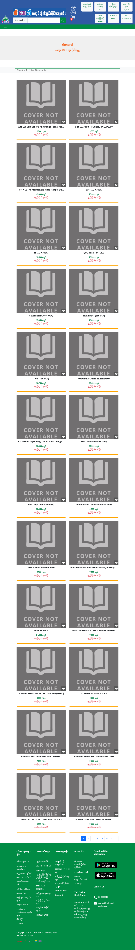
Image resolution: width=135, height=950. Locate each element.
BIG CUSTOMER (126, 17)
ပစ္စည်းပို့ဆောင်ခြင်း (43, 865)
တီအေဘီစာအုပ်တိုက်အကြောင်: (80, 864)
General (19, 20)
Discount (59, 895)
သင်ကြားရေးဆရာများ (43, 895)
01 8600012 (103, 897)
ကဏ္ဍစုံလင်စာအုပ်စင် (21, 867)
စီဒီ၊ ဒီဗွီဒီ (20, 919)
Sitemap (78, 883)
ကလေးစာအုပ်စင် (24, 877)
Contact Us (99, 887)
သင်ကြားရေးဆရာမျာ (100, 7)
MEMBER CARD (113, 17)
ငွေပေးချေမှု (40, 870)
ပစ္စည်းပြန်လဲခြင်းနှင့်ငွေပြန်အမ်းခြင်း (43, 876)
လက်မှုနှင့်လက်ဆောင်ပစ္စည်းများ (24, 912)
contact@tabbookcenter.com (106, 904)
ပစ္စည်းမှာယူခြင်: (42, 861)
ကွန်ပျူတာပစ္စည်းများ (24, 899)
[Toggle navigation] (5, 26)
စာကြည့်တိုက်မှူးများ (43, 902)
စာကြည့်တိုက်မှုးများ (113, 5)
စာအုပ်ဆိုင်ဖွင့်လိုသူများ (126, 7)
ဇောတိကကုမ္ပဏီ (81, 872)
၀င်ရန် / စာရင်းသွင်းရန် (73, 10)
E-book (20, 923)
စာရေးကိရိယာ (22, 893)
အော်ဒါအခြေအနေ (43, 881)
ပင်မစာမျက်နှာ (23, 861)
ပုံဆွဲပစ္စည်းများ (23, 904)
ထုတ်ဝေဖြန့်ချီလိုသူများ (100, 18)
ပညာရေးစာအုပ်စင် (24, 873)
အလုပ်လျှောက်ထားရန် (81, 878)
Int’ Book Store (23, 889)
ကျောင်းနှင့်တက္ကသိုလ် (87, 5)
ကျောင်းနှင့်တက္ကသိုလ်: (59, 863)
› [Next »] (116, 838)
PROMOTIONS (61, 890)
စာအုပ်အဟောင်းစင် (23, 883)
